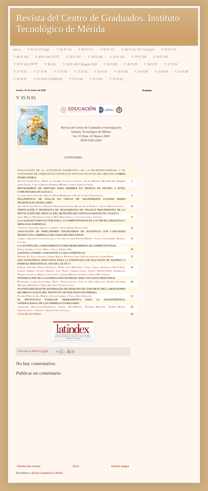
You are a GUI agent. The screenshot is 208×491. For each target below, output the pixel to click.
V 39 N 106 (95, 56)
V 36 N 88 (181, 71)
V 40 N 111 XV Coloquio (138, 49)
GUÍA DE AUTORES (29, 313)
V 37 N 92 (80, 71)
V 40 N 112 (107, 49)
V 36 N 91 (100, 71)
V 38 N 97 (150, 64)
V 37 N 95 (20, 71)
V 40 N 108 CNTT (47, 56)
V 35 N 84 (76, 79)
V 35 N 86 (161, 71)
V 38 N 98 (130, 64)
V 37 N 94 (40, 71)
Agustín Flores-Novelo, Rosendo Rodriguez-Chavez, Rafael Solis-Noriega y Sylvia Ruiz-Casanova (70, 206)
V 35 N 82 (116, 79)
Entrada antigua (120, 466)
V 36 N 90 (121, 71)
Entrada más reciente (28, 466)
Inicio (17, 49)
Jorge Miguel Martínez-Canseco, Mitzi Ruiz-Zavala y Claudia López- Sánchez (59, 216)
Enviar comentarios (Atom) (47, 472)
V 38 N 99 (110, 64)
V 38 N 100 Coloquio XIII (80, 64)
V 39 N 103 (160, 56)
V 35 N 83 (96, 79)
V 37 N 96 (171, 64)
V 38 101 (50, 64)
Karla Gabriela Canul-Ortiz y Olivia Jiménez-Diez (44, 249)
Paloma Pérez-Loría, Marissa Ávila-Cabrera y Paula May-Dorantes (54, 295)
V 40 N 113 (85, 49)
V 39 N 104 (138, 56)
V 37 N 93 (60, 71)
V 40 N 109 (20, 56)
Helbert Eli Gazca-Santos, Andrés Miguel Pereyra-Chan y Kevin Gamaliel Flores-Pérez (65, 256)
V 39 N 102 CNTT (25, 64)
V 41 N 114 (64, 49)
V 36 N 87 (20, 79)
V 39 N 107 (73, 56)
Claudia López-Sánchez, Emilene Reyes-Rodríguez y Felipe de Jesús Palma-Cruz (60, 195)
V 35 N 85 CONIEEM (48, 79)
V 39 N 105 (117, 56)
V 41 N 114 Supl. (38, 49)
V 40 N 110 (168, 49)
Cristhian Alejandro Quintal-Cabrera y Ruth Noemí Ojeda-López (52, 227)
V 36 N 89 (141, 71)
